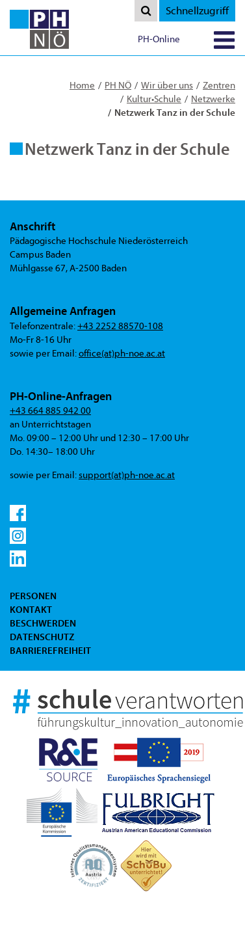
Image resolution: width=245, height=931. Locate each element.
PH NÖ (118, 85)
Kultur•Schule (154, 99)
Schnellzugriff (197, 11)
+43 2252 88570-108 (120, 326)
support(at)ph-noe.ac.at (127, 475)
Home (82, 85)
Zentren (219, 85)
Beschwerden (43, 623)
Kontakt (31, 609)
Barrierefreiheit (50, 650)
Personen (33, 596)
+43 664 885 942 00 (50, 410)
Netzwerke (213, 99)
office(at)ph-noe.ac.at (122, 353)
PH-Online (159, 39)
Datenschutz (42, 637)
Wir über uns (167, 85)
